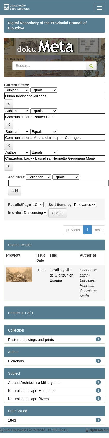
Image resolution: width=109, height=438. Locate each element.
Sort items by (60, 205)
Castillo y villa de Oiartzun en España (62, 275)
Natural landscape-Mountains (31, 391)
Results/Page (19, 205)
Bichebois (16, 361)
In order (14, 213)
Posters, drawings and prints (31, 340)
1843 (12, 420)
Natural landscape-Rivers (28, 399)
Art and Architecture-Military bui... (34, 383)
